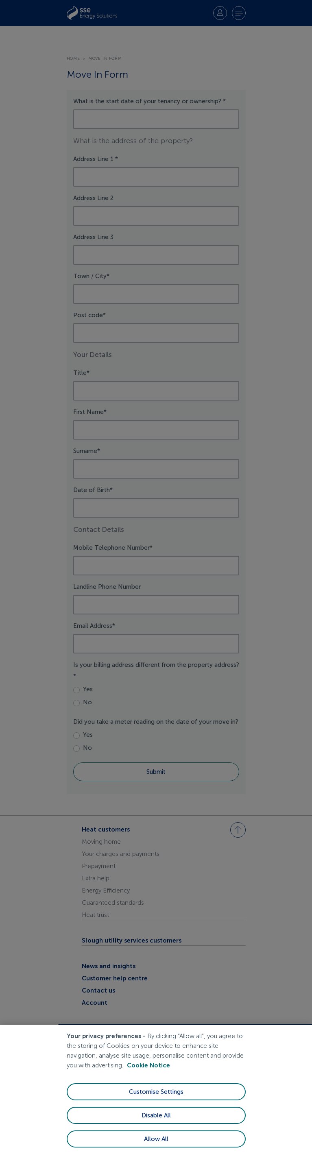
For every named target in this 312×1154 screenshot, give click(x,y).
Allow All (156, 1139)
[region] (156, 1089)
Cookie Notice (148, 1065)
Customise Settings (156, 1091)
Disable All (156, 1115)
